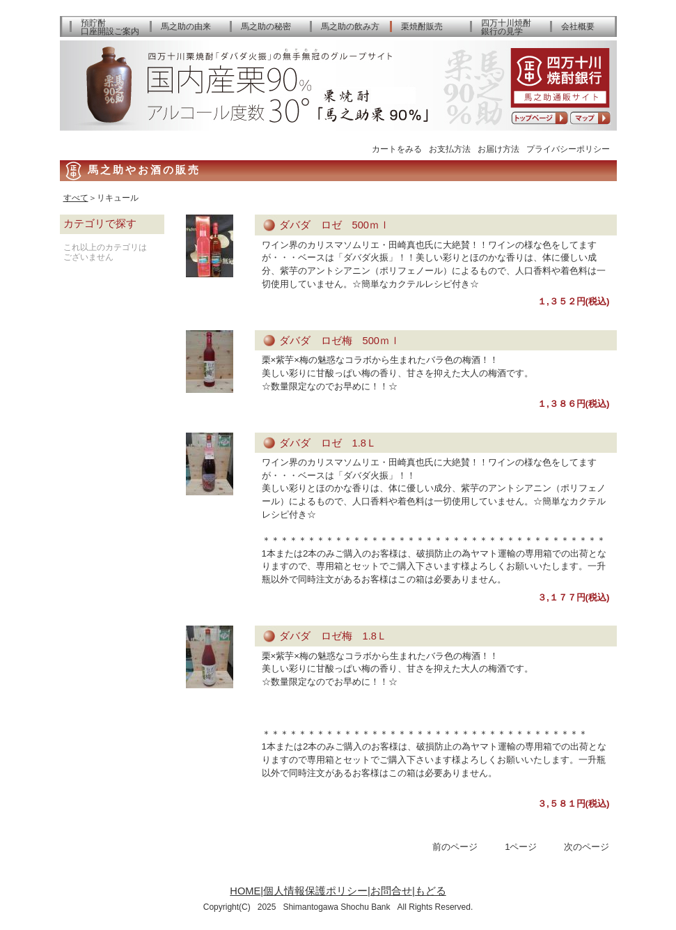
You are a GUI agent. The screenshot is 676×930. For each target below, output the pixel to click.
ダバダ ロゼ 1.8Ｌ (328, 443)
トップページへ (539, 118)
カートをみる (397, 148)
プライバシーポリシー (568, 148)
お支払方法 (450, 148)
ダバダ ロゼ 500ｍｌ (334, 225)
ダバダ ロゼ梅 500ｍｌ (339, 340)
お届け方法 (498, 148)
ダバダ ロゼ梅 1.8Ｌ (333, 636)
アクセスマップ (590, 118)
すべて (75, 198)
